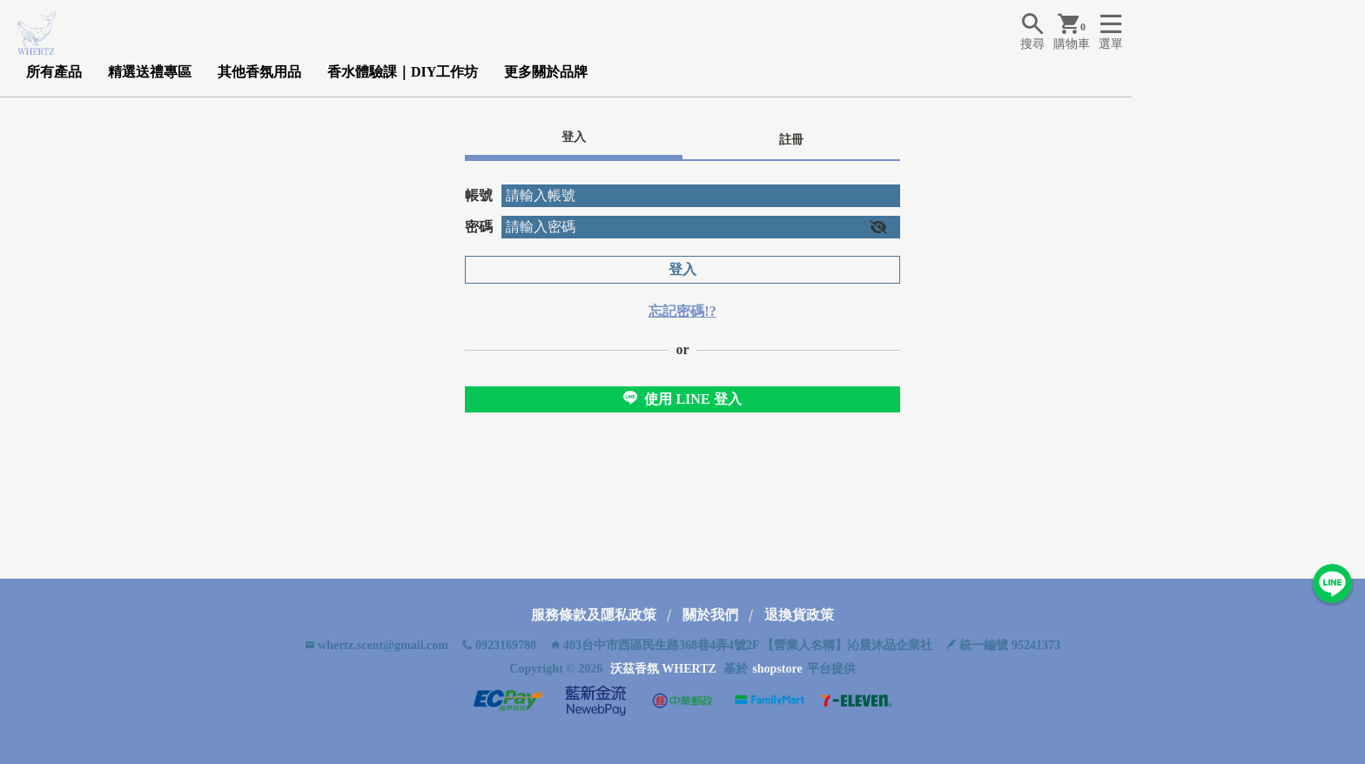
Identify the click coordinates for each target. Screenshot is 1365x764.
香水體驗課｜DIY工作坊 (402, 71)
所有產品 (54, 71)
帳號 (479, 195)
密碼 (479, 226)
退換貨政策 (799, 614)
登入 (682, 269)
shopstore (777, 668)
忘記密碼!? (682, 311)
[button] (878, 227)
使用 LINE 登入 (682, 398)
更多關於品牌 (546, 71)
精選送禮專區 (150, 71)
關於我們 (710, 614)
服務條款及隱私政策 (593, 614)
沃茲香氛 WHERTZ (663, 668)
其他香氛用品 (259, 71)
